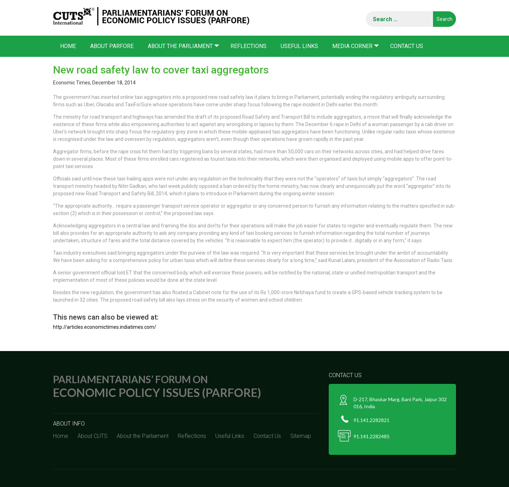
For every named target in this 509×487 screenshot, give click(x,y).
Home (68, 46)
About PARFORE (112, 46)
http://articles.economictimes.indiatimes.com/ (104, 327)
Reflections (248, 46)
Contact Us (406, 46)
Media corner (352, 46)
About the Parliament (180, 46)
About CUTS (92, 436)
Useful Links (299, 46)
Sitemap (300, 436)
